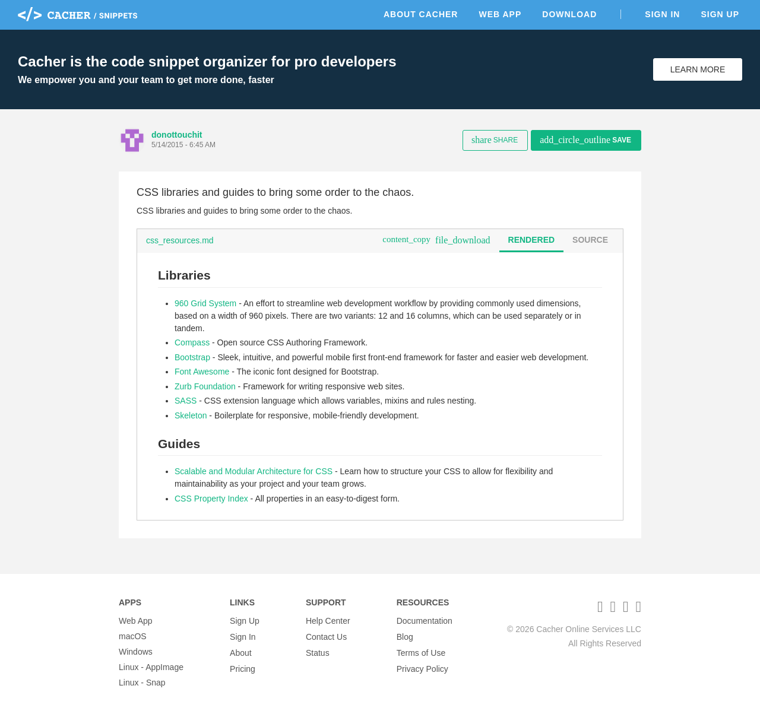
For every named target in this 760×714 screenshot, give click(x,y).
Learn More (698, 69)
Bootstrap (192, 357)
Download (569, 14)
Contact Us (326, 636)
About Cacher (421, 14)
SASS (186, 400)
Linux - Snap (142, 682)
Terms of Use (421, 651)
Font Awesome (202, 371)
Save (585, 140)
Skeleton (191, 415)
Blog (405, 636)
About (241, 651)
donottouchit (176, 134)
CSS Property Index (211, 498)
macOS (133, 636)
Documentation (424, 621)
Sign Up (720, 14)
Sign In (662, 14)
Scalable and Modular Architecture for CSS (253, 471)
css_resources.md (180, 240)
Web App (500, 14)
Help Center (328, 621)
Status (318, 651)
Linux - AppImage (151, 667)
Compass (192, 342)
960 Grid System (205, 303)
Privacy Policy (422, 667)
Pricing (242, 667)
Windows (136, 651)
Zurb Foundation (205, 386)
